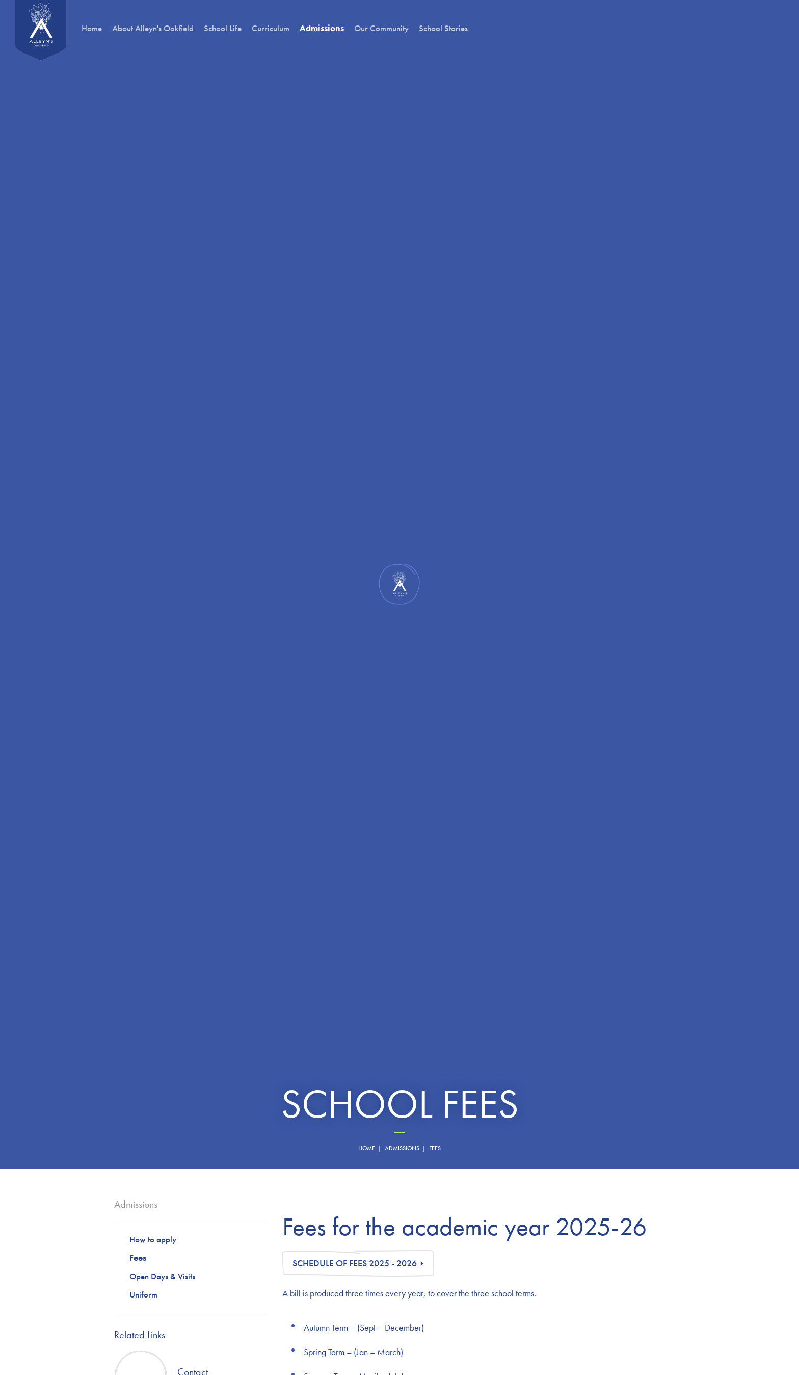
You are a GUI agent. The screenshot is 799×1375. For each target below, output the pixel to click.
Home (92, 28)
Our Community (381, 28)
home (366, 1148)
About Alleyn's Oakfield (153, 28)
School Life (223, 28)
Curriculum (270, 28)
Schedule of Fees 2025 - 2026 (354, 1263)
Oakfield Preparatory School (40, 30)
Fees (137, 1257)
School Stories (443, 28)
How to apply (152, 1239)
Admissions (402, 1148)
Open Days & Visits (162, 1276)
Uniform (143, 1294)
